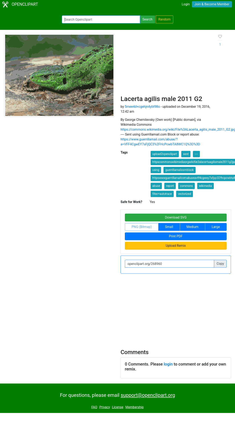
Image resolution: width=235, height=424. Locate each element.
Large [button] (216, 227)
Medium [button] (192, 227)
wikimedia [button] (205, 185)
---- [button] (196, 154)
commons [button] (186, 185)
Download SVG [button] (176, 217)
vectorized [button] (184, 193)
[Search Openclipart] (101, 19)
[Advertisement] (166, 64)
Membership (134, 407)
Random (164, 19)
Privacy (104, 407)
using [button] (155, 170)
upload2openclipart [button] (164, 154)
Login (186, 4)
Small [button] (169, 227)
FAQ (94, 407)
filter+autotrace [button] (162, 193)
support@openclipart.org (148, 395)
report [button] (170, 185)
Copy (220, 264)
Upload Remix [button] (176, 246)
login (168, 364)
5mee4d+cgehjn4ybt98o (142, 107)
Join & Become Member (212, 4)
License (117, 407)
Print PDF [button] (176, 236)
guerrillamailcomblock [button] (179, 170)
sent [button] (186, 154)
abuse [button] (156, 185)
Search (147, 19)
